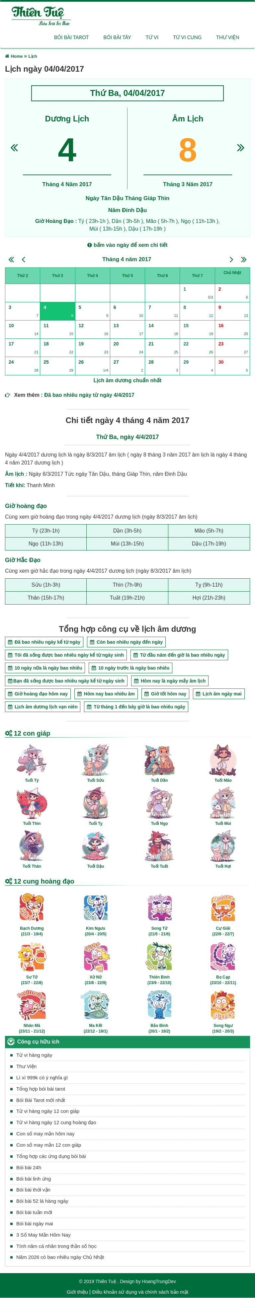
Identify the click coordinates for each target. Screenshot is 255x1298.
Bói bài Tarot (71, 37)
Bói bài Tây (117, 37)
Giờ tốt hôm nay (165, 693)
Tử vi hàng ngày (34, 1055)
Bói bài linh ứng (33, 1179)
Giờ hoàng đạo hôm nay (38, 693)
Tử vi (152, 37)
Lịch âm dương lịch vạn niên (42, 706)
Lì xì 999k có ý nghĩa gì (42, 1077)
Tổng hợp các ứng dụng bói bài (51, 1156)
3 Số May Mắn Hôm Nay (43, 1235)
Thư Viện (26, 1066)
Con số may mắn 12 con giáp (48, 1145)
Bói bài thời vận (33, 1190)
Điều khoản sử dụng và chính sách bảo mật (140, 1292)
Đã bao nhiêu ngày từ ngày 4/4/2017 (89, 395)
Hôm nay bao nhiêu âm (106, 693)
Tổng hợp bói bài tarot (40, 1089)
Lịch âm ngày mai (218, 693)
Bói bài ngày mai (34, 1223)
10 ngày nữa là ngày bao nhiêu (45, 668)
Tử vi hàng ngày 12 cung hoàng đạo (56, 1122)
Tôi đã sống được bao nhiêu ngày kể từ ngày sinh (66, 655)
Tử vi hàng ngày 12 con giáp (47, 1111)
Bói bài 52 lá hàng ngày (42, 1201)
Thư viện (227, 37)
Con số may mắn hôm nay (45, 1134)
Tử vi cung (187, 37)
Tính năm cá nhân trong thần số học (56, 1246)
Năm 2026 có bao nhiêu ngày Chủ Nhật (60, 1257)
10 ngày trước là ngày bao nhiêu (130, 668)
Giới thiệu (77, 1292)
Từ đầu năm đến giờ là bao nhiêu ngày (179, 655)
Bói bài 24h (28, 1167)
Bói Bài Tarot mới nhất (40, 1100)
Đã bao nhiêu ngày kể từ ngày (44, 642)
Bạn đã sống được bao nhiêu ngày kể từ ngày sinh (66, 681)
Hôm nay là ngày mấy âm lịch (170, 681)
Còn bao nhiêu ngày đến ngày (126, 642)
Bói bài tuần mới (34, 1212)
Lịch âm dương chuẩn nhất (128, 381)
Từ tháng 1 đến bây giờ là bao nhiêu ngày (136, 706)
